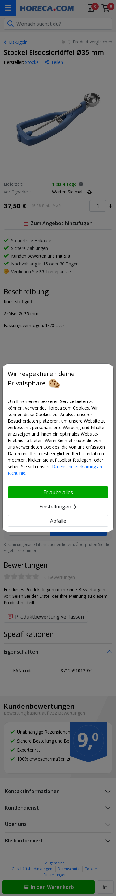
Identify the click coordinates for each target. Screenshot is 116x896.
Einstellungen (58, 506)
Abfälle (58, 520)
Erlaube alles (58, 492)
